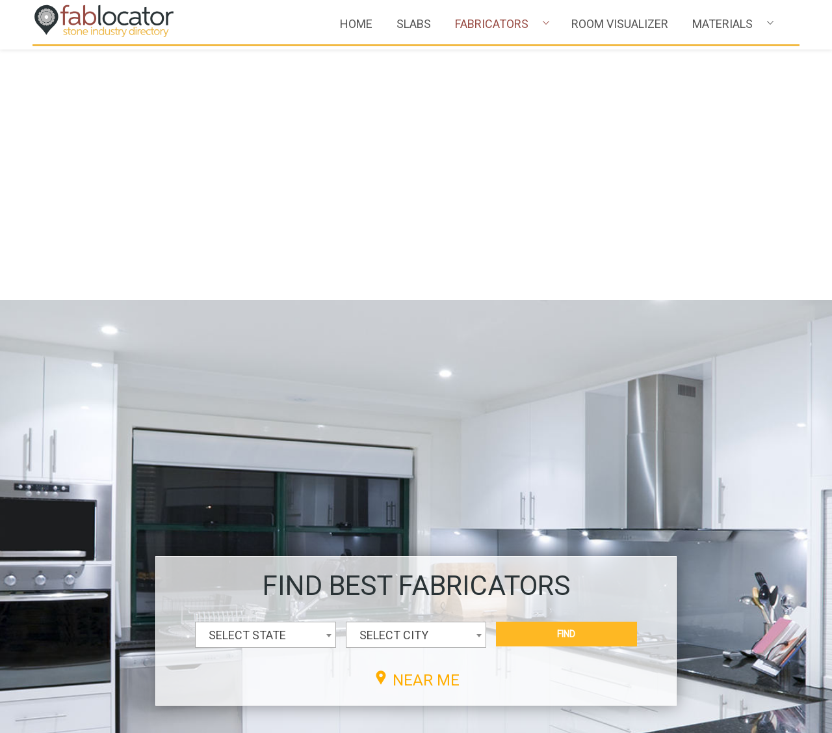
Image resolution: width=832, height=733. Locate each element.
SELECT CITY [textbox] (393, 384)
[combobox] (265, 384)
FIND (566, 383)
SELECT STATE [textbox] (247, 384)
